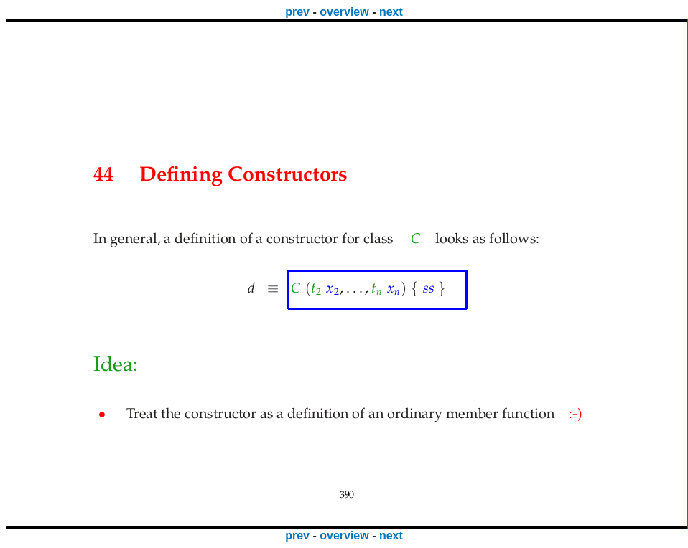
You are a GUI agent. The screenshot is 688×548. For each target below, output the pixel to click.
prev (297, 12)
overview (344, 12)
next (391, 12)
